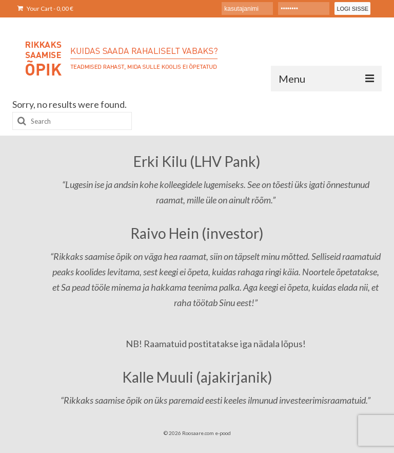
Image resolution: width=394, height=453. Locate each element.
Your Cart (45, 8)
